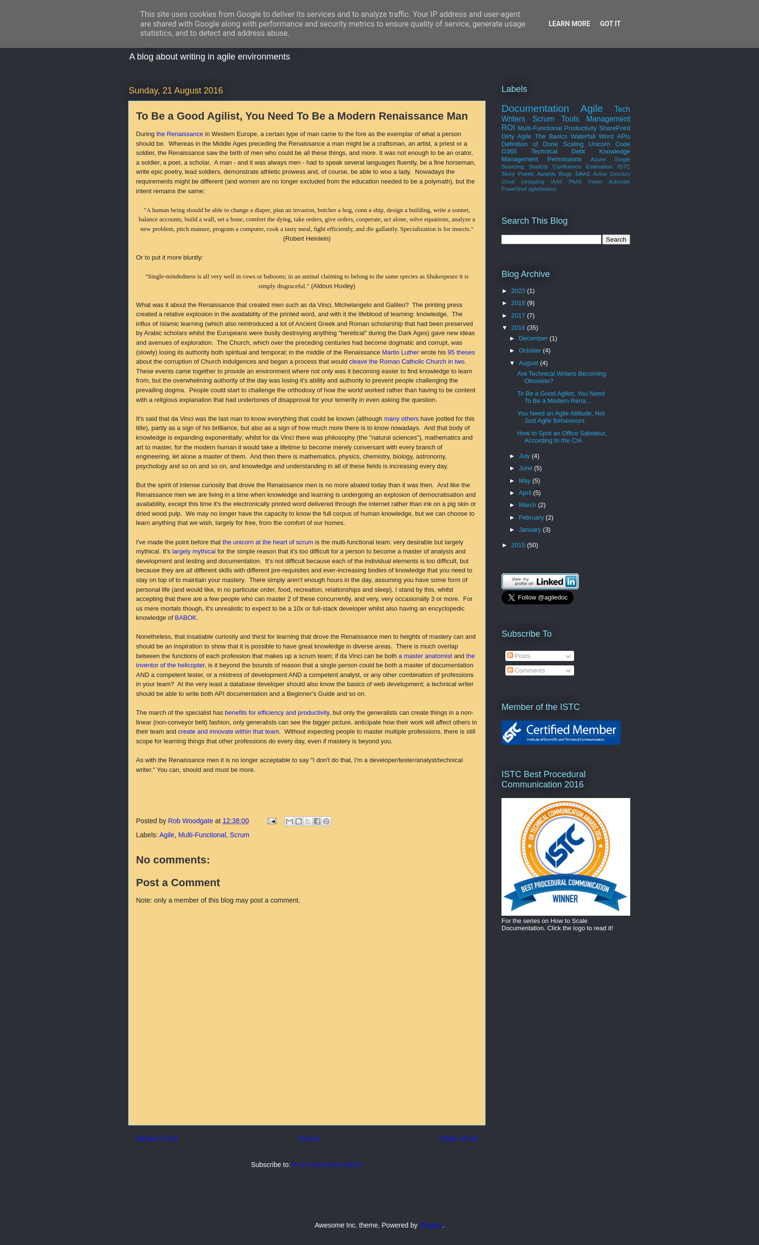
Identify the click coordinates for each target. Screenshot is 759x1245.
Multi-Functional (202, 835)
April (526, 492)
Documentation (535, 108)
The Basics (551, 136)
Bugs (565, 173)
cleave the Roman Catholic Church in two (406, 361)
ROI (508, 127)
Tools (570, 119)
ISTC (623, 166)
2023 (519, 290)
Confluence (567, 166)
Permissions (564, 159)
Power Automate (609, 181)
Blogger (430, 1225)
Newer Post (157, 1138)
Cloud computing (522, 181)
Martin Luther (400, 352)
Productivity (580, 128)
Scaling (573, 144)
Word (606, 136)
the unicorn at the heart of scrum (268, 542)
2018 (519, 303)
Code (622, 144)
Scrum (239, 835)
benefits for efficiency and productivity (277, 712)
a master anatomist (425, 656)
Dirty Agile (516, 136)
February (532, 517)
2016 (519, 327)
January (531, 529)
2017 (519, 315)
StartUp (538, 166)
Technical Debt (558, 151)
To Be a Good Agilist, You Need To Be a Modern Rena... (561, 397)
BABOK (186, 617)
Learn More (569, 24)
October (531, 350)
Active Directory (611, 174)
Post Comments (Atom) (327, 1164)
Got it (610, 24)
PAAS (575, 181)
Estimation (599, 166)
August (529, 363)
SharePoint (614, 128)
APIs (623, 136)
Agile (166, 835)
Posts (519, 656)
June (526, 468)
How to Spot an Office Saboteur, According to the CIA (562, 437)
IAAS (556, 181)
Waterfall (583, 136)
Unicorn (599, 144)
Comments (526, 670)
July (525, 456)
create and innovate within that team (228, 731)
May (525, 480)
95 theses (461, 352)
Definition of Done (529, 144)
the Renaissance (179, 134)
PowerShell (514, 189)
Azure (598, 159)
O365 (509, 151)
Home (308, 1138)
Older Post (459, 1138)
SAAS (582, 173)
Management (608, 119)
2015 (519, 545)
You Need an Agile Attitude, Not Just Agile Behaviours (561, 417)
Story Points (517, 173)
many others (401, 418)
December (534, 338)
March (528, 504)
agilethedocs (542, 189)
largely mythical (194, 551)
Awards (546, 173)
